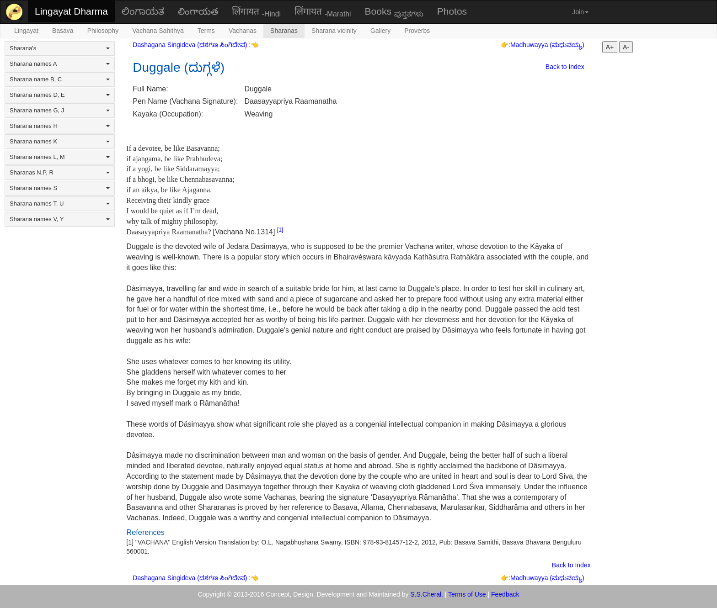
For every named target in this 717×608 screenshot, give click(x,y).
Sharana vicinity (334, 30)
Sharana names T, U (60, 203)
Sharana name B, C (60, 79)
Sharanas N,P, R (60, 172)
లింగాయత (198, 11)
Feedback (505, 594)
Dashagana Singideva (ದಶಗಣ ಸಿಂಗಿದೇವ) (191, 44)
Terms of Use (467, 594)
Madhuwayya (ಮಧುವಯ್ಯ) (547, 44)
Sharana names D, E (60, 94)
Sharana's (60, 48)
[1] (280, 230)
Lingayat (26, 30)
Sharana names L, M (60, 156)
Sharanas (284, 30)
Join (580, 12)
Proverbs (417, 30)
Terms (206, 30)
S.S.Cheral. (426, 594)
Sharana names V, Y (60, 219)
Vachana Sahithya (158, 30)
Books (394, 12)
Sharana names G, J (60, 110)
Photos (452, 11)
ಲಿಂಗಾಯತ (143, 11)
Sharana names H (60, 125)
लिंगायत (256, 12)
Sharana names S (60, 188)
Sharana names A (60, 63)
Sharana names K (60, 141)
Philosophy (103, 30)
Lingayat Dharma (71, 11)
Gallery (380, 30)
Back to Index (565, 66)
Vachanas (243, 30)
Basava (63, 30)
